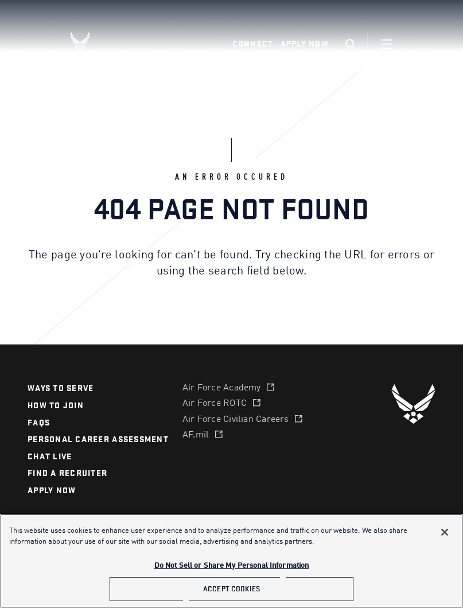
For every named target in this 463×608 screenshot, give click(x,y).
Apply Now (305, 43)
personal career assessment (98, 439)
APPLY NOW (52, 490)
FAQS (39, 422)
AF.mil (195, 435)
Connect (253, 43)
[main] (231, 561)
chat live (50, 456)
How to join (56, 405)
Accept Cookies (231, 589)
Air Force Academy (221, 388)
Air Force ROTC (214, 403)
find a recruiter (67, 473)
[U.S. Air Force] (413, 404)
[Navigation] (387, 44)
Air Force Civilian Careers (235, 419)
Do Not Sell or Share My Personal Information (231, 566)
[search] (350, 44)
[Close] (444, 532)
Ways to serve (61, 388)
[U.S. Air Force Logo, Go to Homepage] (89, 41)
